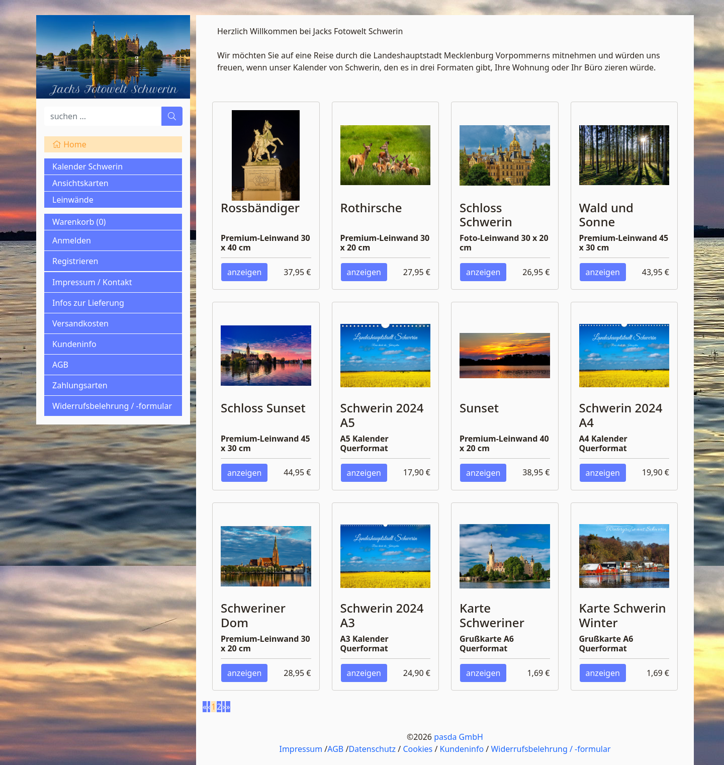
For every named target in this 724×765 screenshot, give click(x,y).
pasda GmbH (458, 736)
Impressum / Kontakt (92, 282)
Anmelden (71, 240)
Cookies (417, 748)
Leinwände (73, 199)
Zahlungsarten (80, 385)
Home (69, 144)
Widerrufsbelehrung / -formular (112, 405)
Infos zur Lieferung (88, 302)
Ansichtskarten (80, 183)
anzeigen (244, 272)
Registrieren (75, 261)
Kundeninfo (74, 344)
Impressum (300, 748)
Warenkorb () (79, 221)
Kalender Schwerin (87, 166)
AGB (60, 364)
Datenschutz (372, 748)
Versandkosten (80, 323)
